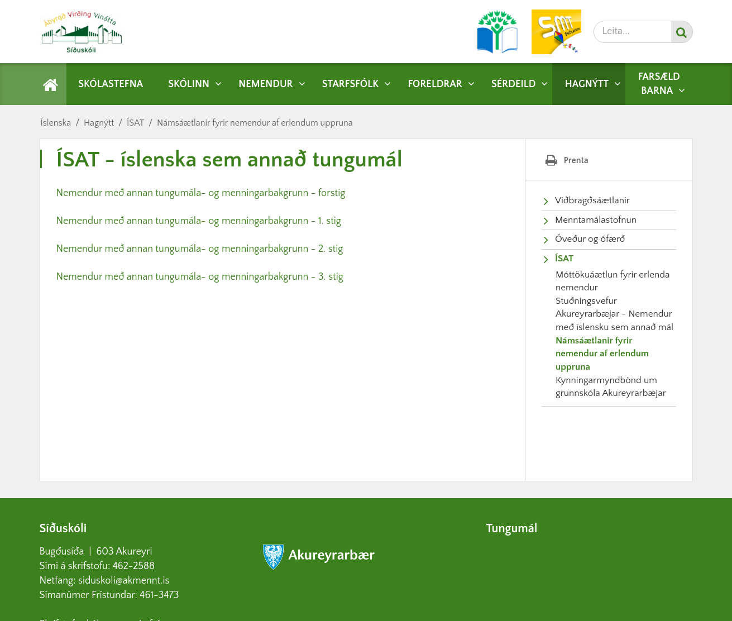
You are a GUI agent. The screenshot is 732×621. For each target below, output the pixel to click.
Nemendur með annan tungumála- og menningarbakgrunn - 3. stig (199, 277)
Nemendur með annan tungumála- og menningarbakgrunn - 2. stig (199, 249)
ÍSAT (135, 123)
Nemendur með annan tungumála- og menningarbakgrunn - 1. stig (199, 221)
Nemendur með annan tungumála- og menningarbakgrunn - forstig (201, 193)
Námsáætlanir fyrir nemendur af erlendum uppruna (255, 123)
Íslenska (56, 123)
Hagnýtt (99, 123)
